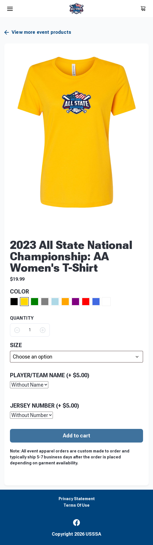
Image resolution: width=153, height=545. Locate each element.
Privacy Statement (77, 498)
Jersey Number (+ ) (44, 405)
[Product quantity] (30, 330)
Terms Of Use (76, 505)
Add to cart (76, 435)
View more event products (37, 32)
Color (19, 291)
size (16, 345)
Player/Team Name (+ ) (49, 375)
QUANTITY (22, 318)
